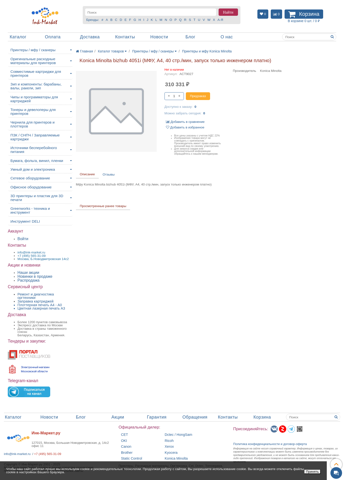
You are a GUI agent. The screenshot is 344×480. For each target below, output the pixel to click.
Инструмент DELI (25, 221)
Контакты (125, 36)
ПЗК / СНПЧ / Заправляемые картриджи (35, 137)
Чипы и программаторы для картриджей (34, 99)
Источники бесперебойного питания (33, 150)
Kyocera (171, 453)
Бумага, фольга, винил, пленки (36, 161)
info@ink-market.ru (17, 454)
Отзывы (109, 174)
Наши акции (28, 272)
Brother (127, 453)
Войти (22, 239)
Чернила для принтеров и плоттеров (32, 124)
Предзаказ (198, 96)
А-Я (220, 20)
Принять (312, 471)
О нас (227, 36)
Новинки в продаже (34, 276)
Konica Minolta (176, 458)
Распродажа (28, 280)
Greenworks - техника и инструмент (30, 210)
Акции (117, 417)
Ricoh (169, 441)
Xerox (169, 446)
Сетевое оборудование (30, 178)
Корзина (262, 417)
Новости (159, 36)
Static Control (131, 458)
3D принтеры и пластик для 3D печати (36, 198)
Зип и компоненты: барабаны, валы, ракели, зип (36, 86)
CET (124, 435)
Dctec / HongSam (178, 435)
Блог (190, 36)
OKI (124, 441)
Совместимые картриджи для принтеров (35, 73)
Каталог (18, 36)
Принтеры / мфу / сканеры (33, 50)
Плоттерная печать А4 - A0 (39, 305)
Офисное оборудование (31, 187)
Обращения (194, 417)
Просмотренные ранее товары (103, 206)
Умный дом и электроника (32, 169)
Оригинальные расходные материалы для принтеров (33, 61)
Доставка (90, 36)
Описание (87, 174)
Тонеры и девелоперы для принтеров (33, 112)
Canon (126, 446)
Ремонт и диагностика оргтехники (35, 296)
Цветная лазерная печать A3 (41, 308)
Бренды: (92, 20)
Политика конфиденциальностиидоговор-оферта (270, 444)
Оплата (53, 36)
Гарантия (157, 417)
